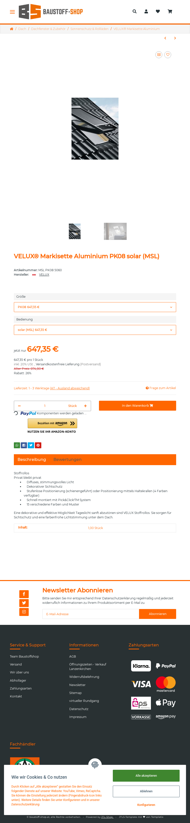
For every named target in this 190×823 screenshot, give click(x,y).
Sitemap (75, 693)
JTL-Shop (107, 817)
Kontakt (16, 696)
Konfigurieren (145, 805)
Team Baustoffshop (24, 656)
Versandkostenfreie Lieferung (57, 364)
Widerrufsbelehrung (84, 677)
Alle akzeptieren (145, 775)
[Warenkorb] (172, 12)
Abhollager (18, 680)
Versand (16, 664)
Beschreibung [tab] (32, 459)
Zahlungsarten (21, 688)
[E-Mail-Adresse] (90, 614)
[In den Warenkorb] (137, 406)
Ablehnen (145, 791)
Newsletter (77, 685)
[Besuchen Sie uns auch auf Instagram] (24, 612)
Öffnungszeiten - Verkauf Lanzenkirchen (87, 667)
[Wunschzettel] (158, 12)
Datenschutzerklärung (119, 598)
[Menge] (44, 406)
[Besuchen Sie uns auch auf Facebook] (24, 594)
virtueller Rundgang (84, 701)
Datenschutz (78, 709)
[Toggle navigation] (12, 12)
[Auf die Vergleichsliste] (158, 54)
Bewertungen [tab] (67, 459)
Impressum (78, 717)
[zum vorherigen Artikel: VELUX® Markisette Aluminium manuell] (165, 38)
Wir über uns (19, 672)
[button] (135, 12)
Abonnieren (157, 614)
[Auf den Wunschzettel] (167, 54)
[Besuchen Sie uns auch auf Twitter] (24, 603)
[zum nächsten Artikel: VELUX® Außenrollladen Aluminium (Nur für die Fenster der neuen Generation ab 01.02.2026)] (175, 38)
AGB (72, 656)
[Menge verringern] (19, 406)
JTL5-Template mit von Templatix (141, 817)
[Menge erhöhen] (85, 406)
